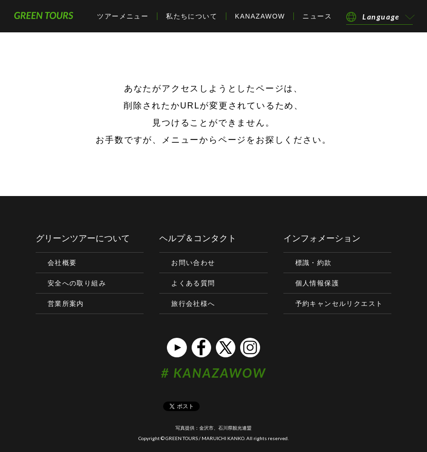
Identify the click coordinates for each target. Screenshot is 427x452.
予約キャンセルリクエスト (339, 303)
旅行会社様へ (193, 303)
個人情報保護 (317, 283)
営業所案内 (66, 303)
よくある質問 (193, 283)
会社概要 (62, 262)
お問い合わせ (193, 262)
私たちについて (191, 16)
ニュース (317, 16)
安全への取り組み (77, 283)
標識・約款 (313, 262)
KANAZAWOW (260, 16)
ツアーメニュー (122, 16)
